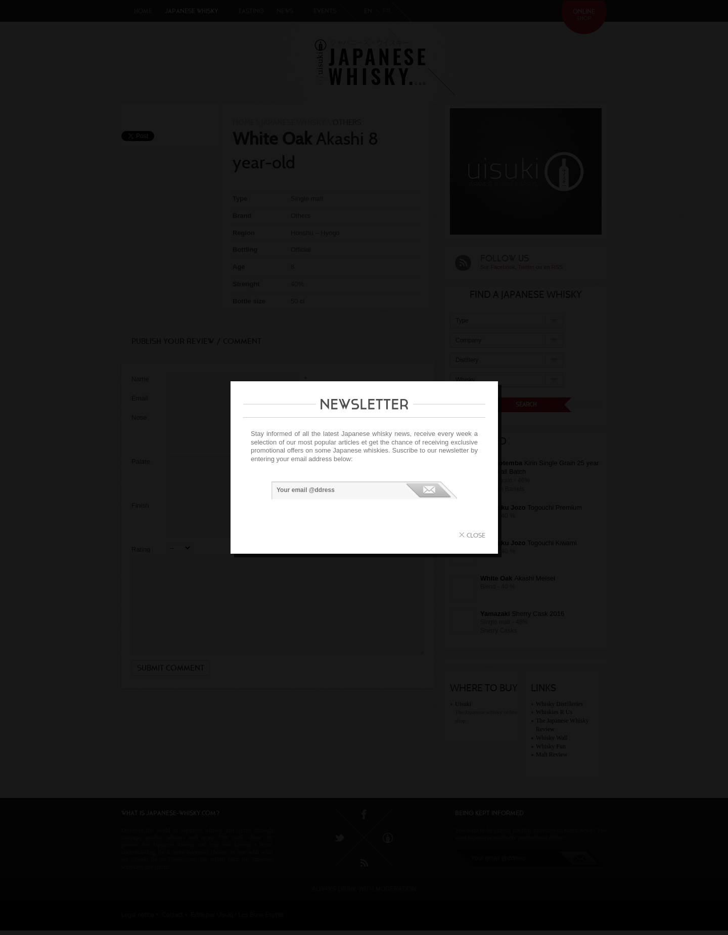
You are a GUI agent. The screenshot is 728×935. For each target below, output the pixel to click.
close (476, 535)
